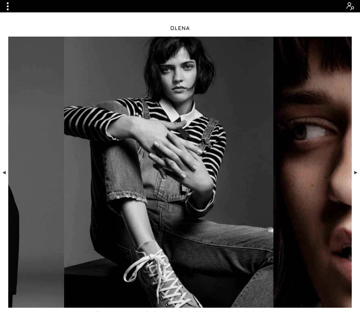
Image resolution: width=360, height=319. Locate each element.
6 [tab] (139, 209)
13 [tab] (196, 209)
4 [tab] (122, 209)
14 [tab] (205, 209)
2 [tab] (106, 209)
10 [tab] (172, 209)
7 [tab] (147, 209)
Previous (4, 121)
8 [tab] (155, 209)
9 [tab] (163, 209)
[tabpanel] (180, 121)
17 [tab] (229, 209)
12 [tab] (188, 209)
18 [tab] (238, 209)
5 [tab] (130, 209)
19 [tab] (246, 209)
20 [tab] (254, 209)
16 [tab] (221, 209)
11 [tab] (180, 209)
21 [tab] (262, 209)
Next (356, 121)
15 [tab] (213, 209)
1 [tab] (97, 209)
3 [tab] (114, 209)
